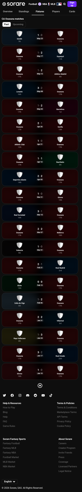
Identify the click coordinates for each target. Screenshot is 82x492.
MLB (56, 4)
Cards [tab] (72, 11)
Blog (5, 412)
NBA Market (9, 466)
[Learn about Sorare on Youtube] (43, 395)
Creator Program (66, 448)
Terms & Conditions (67, 407)
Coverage (63, 462)
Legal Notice (64, 471)
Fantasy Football (11, 443)
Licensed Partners (67, 466)
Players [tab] (56, 11)
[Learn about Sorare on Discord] (27, 395)
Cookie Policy (64, 426)
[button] (64, 4)
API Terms (62, 416)
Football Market (11, 457)
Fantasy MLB (9, 448)
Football (35, 4)
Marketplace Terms (67, 412)
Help (5, 416)
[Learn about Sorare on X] (4, 395)
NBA (45, 4)
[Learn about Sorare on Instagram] (20, 395)
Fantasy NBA (9, 452)
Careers (62, 443)
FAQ (5, 421)
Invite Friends (65, 452)
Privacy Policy (64, 421)
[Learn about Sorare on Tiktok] (51, 395)
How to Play (9, 407)
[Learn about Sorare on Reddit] (35, 395)
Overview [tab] (7, 11)
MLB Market (9, 462)
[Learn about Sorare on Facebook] (12, 395)
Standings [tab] (24, 11)
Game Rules (9, 426)
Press (61, 457)
